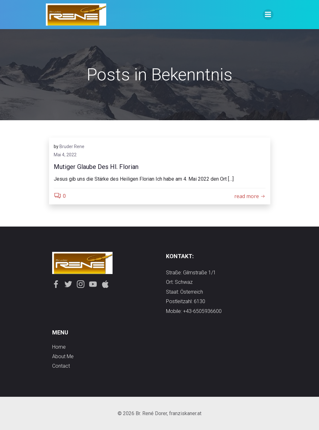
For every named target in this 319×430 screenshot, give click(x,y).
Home (59, 347)
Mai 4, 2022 (65, 154)
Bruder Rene (71, 146)
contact (61, 366)
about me (63, 356)
